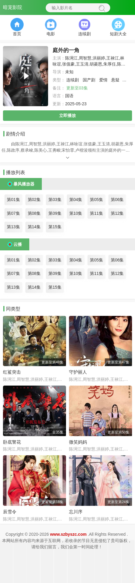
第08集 (34, 213)
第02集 (34, 199)
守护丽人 (78, 372)
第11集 (96, 213)
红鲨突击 (12, 372)
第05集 (96, 199)
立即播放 (67, 115)
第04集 (75, 199)
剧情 (127, 79)
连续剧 (72, 79)
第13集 (13, 226)
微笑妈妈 (78, 442)
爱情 (103, 79)
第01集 (13, 199)
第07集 (13, 213)
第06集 (117, 199)
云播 (17, 244)
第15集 (55, 226)
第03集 (55, 199)
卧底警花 (12, 442)
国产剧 (89, 79)
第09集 (55, 213)
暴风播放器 (23, 184)
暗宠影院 (12, 7)
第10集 (75, 213)
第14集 (34, 226)
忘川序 (75, 511)
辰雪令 (9, 511)
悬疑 (115, 79)
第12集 (117, 213)
